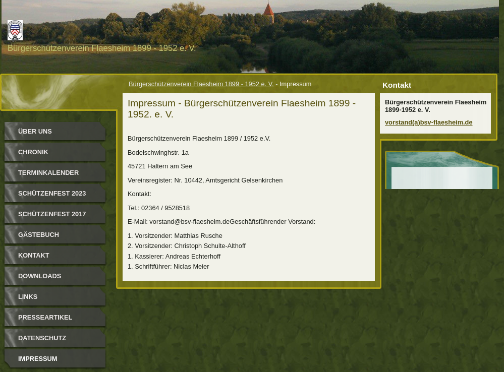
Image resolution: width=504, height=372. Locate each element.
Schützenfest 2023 (52, 193)
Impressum (38, 358)
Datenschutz (42, 338)
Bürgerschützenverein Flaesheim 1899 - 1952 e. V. (201, 84)
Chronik (33, 152)
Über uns (35, 131)
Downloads (39, 276)
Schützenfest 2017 (52, 214)
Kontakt (33, 255)
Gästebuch (38, 234)
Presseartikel (45, 317)
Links (27, 296)
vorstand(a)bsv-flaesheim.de (429, 122)
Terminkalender (48, 172)
